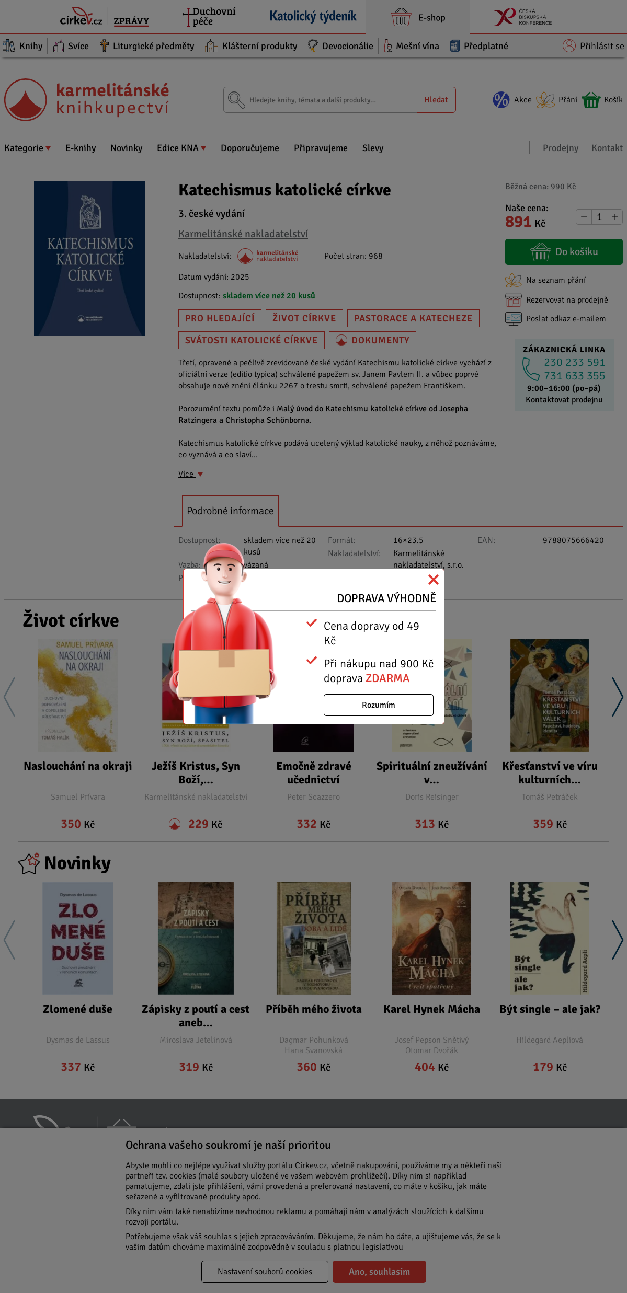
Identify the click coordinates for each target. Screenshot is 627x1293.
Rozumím (378, 705)
